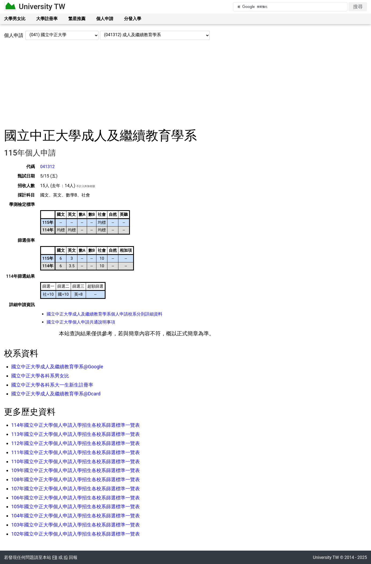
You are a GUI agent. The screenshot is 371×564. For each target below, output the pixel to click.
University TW (42, 6)
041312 (47, 166)
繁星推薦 (76, 18)
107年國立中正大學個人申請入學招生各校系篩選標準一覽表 (75, 488)
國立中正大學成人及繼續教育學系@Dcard (55, 393)
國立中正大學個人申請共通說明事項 (81, 322)
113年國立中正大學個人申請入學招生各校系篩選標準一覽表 (75, 434)
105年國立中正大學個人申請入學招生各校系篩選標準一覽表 (75, 506)
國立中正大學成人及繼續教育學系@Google (57, 366)
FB (54, 557)
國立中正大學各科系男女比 (40, 376)
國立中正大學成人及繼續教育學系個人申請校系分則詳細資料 (104, 314)
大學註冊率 (47, 18)
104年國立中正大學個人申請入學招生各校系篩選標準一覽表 (75, 515)
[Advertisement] (186, 83)
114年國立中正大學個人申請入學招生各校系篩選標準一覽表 (75, 425)
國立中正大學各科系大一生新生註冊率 (52, 385)
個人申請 (104, 18)
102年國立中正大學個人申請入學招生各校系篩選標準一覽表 (75, 534)
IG (66, 557)
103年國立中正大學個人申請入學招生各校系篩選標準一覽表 (75, 525)
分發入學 (132, 18)
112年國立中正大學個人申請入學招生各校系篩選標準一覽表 (75, 443)
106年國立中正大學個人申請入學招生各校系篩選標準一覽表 (75, 497)
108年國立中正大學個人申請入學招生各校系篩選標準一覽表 (75, 479)
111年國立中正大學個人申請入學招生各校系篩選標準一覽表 (75, 452)
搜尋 (358, 6)
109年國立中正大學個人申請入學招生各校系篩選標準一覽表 (75, 470)
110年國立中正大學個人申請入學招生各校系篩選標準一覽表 (75, 461)
